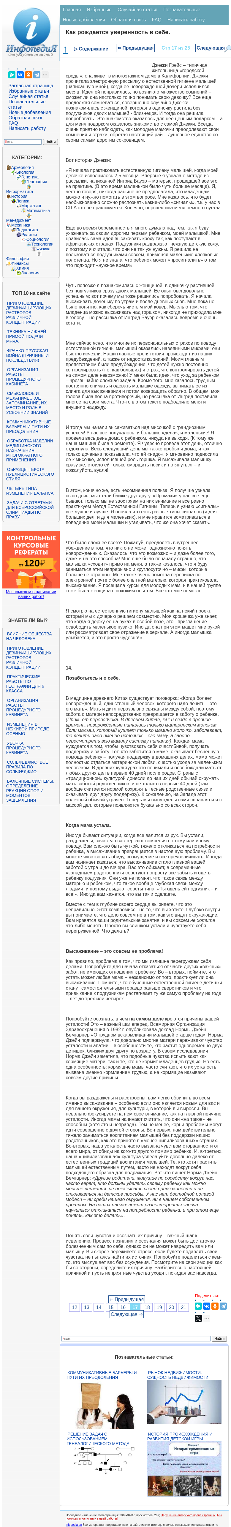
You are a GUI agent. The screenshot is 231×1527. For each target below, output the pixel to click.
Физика (43, 248)
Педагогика (27, 229)
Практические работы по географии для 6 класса (25, 683)
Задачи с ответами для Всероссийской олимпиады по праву (30, 509)
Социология (38, 239)
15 (111, 1307)
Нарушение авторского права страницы (188, 1515)
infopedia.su (74, 1524)
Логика (22, 201)
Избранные (99, 9)
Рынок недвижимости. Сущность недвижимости (177, 1375)
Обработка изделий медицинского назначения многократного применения (29, 450)
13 (86, 1307)
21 (183, 1307)
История (19, 196)
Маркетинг (31, 205)
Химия (22, 268)
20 (171, 1307)
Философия (17, 258)
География (36, 181)
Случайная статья (28, 96)
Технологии (42, 244)
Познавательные (181, 9)
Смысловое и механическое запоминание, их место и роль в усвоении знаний (27, 403)
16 (123, 1307)
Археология (22, 167)
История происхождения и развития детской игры (180, 1436)
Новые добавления (30, 112)
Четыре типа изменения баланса (29, 491)
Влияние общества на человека (29, 636)
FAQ (13, 123)
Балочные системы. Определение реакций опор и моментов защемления (30, 791)
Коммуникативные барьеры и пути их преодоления (28, 427)
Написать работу (27, 128)
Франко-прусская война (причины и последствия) (27, 355)
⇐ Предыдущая (135, 47)
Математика (38, 210)
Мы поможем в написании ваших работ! (31, 594)
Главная (72, 9)
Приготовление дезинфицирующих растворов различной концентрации (29, 313)
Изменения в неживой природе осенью (27, 729)
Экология (30, 272)
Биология (25, 172)
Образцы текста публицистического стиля (30, 474)
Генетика (30, 177)
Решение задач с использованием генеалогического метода (98, 1439)
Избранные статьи (29, 91)
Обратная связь (26, 117)
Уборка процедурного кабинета (23, 748)
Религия (29, 234)
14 (99, 1307)
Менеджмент (18, 220)
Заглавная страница (31, 85)
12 (74, 1307)
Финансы (20, 263)
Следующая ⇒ (127, 1314)
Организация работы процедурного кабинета (23, 376)
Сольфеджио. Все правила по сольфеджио (27, 767)
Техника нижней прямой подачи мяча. (26, 336)
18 (147, 1307)
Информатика (19, 191)
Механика (20, 225)
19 (159, 1307)
